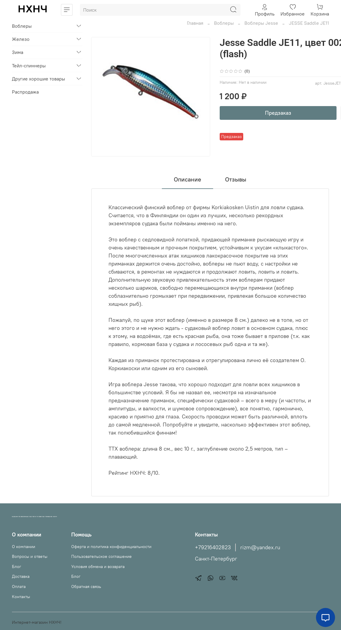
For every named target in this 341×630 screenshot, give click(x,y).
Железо (21, 39)
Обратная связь (86, 586)
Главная (195, 23)
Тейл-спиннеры (29, 66)
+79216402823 (213, 547)
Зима (17, 52)
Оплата (19, 586)
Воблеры (224, 23)
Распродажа (25, 92)
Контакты (21, 596)
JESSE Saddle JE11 (309, 23)
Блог (16, 566)
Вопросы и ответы (29, 556)
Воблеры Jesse (261, 23)
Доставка (21, 576)
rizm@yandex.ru (260, 547)
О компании (23, 546)
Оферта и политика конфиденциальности (111, 546)
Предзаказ (278, 112)
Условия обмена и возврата (98, 566)
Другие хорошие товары (38, 79)
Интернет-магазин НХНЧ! (36, 622)
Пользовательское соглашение (101, 556)
